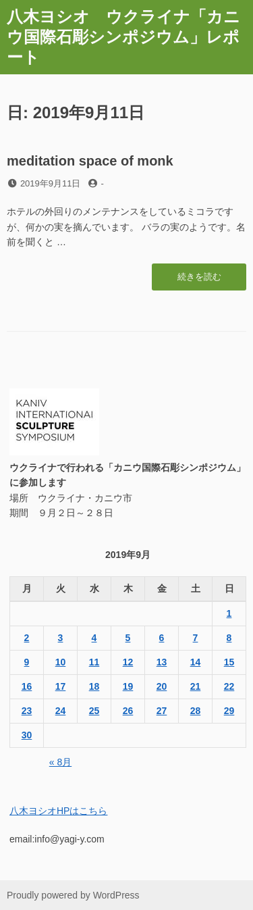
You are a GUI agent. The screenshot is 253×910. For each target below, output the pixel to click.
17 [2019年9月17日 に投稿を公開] (60, 686)
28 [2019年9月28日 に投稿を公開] (195, 710)
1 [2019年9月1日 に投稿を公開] (229, 613)
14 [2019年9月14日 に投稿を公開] (195, 662)
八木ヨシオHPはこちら (58, 810)
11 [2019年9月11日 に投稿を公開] (94, 662)
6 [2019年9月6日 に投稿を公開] (162, 637)
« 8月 (60, 762)
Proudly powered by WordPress (73, 895)
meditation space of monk (90, 160)
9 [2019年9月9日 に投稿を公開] (27, 662)
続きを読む (199, 280)
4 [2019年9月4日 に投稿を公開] (94, 637)
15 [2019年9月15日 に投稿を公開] (229, 662)
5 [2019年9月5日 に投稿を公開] (128, 637)
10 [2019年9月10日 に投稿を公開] (60, 662)
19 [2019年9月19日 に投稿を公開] (128, 686)
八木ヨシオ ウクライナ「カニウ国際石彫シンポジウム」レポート (123, 36)
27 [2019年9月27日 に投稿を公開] (162, 710)
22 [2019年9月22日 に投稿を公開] (229, 686)
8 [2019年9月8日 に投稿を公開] (229, 637)
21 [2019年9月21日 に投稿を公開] (195, 686)
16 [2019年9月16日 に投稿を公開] (27, 686)
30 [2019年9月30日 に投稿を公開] (27, 735)
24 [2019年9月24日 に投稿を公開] (60, 710)
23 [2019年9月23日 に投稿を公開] (27, 710)
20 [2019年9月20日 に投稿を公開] (162, 686)
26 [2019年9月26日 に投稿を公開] (128, 710)
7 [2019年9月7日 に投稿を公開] (195, 637)
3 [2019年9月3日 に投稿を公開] (60, 637)
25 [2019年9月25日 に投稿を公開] (94, 710)
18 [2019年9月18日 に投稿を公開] (94, 686)
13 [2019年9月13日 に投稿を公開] (162, 662)
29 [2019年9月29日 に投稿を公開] (229, 710)
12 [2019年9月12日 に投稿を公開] (128, 662)
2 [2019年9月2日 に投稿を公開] (27, 637)
